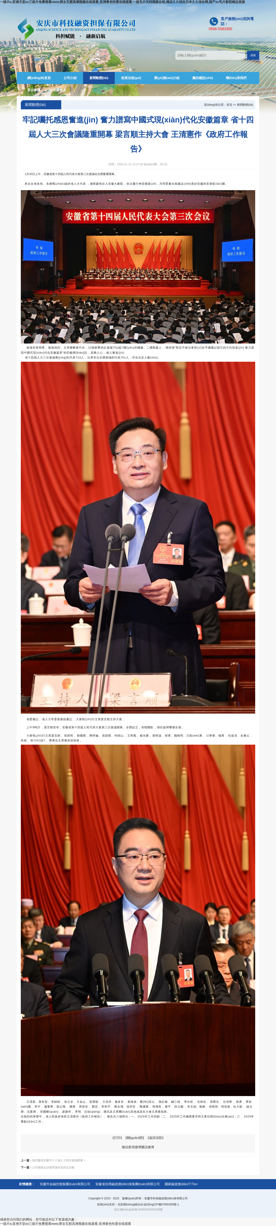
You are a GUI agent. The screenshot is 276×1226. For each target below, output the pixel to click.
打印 (117, 1138)
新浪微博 (134, 1147)
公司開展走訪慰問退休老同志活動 (53, 1167)
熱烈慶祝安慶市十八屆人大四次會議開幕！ (59, 1160)
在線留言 (59, 90)
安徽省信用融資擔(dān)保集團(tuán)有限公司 (127, 1184)
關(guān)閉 (135, 1138)
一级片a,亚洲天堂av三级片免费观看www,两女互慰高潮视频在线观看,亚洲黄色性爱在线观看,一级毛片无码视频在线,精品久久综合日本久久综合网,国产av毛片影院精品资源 (122, 2)
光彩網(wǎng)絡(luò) (130, 1204)
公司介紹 (70, 78)
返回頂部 (155, 1138)
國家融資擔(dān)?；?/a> (181, 1184)
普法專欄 (33, 90)
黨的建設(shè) (202, 78)
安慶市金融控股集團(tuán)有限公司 (65, 1184)
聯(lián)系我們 (236, 78)
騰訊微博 (147, 1147)
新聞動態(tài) (99, 78)
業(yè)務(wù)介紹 (166, 78)
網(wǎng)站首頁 (39, 78)
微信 (125, 1147)
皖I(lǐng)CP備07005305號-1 (161, 1204)
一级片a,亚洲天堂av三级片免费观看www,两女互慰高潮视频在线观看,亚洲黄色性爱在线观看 (65, 1223)
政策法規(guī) (131, 78)
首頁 (229, 104)
